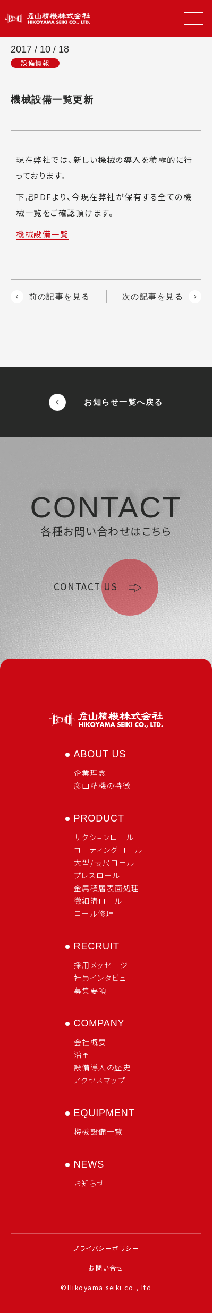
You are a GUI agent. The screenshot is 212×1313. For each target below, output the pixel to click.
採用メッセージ (101, 965)
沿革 (82, 1054)
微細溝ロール (98, 900)
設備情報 (35, 62)
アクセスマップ (100, 1080)
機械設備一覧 (42, 233)
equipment (104, 1113)
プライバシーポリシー (106, 1247)
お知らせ (89, 1183)
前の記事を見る (50, 296)
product (99, 818)
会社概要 (90, 1041)
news (89, 1164)
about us (100, 754)
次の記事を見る (162, 296)
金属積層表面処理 (107, 888)
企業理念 (90, 772)
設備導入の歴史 (102, 1067)
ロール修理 (94, 913)
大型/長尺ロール (104, 862)
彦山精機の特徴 (102, 785)
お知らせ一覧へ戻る (106, 402)
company (99, 1023)
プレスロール (97, 875)
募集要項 (90, 990)
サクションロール (104, 837)
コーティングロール (108, 849)
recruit (97, 946)
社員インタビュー (104, 977)
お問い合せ (106, 1267)
